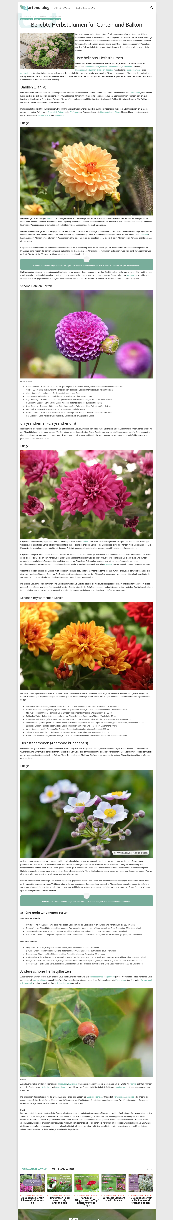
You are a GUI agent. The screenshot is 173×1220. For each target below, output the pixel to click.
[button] (151, 8)
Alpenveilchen (26, 73)
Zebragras (129, 1097)
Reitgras (61, 112)
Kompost (108, 564)
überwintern (132, 275)
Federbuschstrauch (62, 983)
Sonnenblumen (133, 70)
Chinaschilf (52, 112)
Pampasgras (119, 1097)
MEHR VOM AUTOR (63, 1169)
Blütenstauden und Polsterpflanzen (47, 19)
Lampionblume (121, 1087)
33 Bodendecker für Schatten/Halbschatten (32, 1200)
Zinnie (117, 112)
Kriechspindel (26, 983)
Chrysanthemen (114, 67)
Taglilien (40, 115)
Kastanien (72, 1084)
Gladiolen (101, 70)
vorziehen (144, 235)
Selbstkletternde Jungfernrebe (102, 977)
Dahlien (103, 67)
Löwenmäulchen (107, 112)
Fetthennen (91, 70)
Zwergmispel (146, 980)
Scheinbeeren (61, 1087)
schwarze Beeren (40, 980)
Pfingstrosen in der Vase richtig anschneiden (59, 1200)
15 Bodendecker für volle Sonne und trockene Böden (140, 1200)
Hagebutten (62, 1084)
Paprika (133, 1084)
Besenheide (80, 70)
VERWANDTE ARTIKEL (35, 1169)
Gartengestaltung (86, 8)
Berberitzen (46, 1087)
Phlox (47, 115)
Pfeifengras (74, 112)
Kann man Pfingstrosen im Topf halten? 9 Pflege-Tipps (86, 1201)
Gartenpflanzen (63, 8)
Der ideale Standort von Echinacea (113, 1199)
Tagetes (109, 70)
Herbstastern (127, 67)
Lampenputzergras (94, 1097)
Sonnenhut (59, 115)
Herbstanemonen (92, 67)
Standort (50, 218)
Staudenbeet (134, 93)
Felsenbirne (120, 980)
